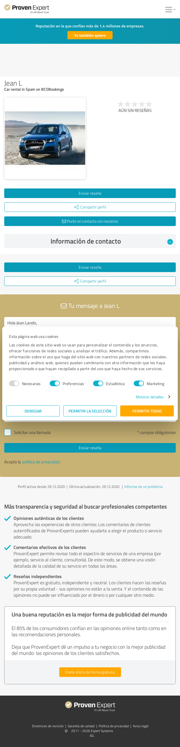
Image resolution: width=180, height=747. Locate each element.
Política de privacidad (114, 726)
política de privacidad (41, 462)
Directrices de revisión (47, 726)
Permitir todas (147, 411)
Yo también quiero (90, 35)
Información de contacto (112, 241)
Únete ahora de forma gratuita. (90, 672)
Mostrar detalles (150, 396)
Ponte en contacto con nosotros (90, 221)
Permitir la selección (90, 411)
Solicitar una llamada (32, 432)
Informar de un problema (143, 486)
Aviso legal (140, 726)
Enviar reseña (90, 193)
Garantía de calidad (81, 726)
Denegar (33, 411)
